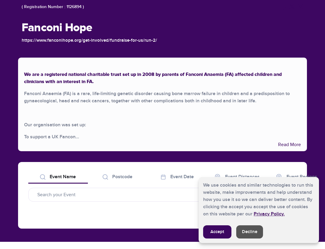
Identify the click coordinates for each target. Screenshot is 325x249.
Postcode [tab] (117, 177)
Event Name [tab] (58, 177)
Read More (289, 145)
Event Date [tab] (177, 177)
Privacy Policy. (269, 214)
